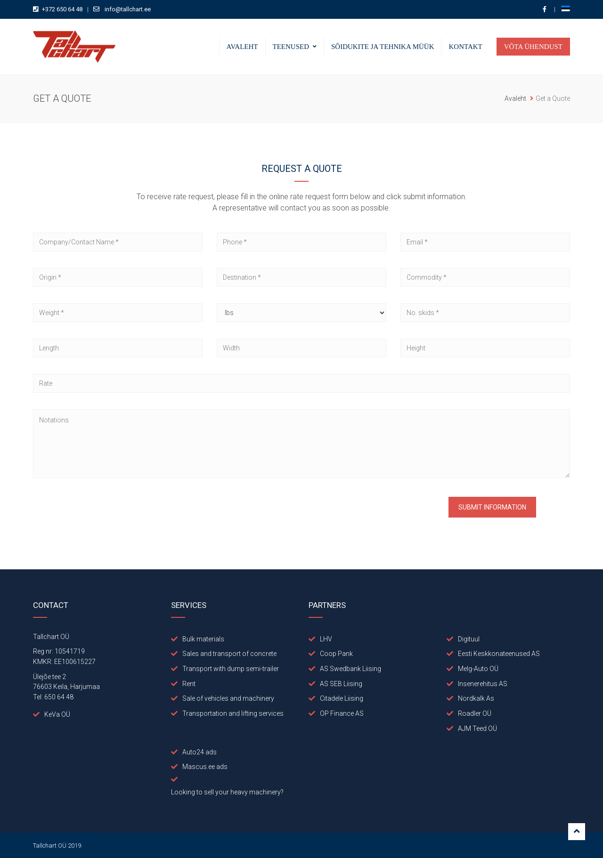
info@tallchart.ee (128, 9)
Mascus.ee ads (205, 766)
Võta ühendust (533, 46)
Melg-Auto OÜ (478, 668)
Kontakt (465, 46)
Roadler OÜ (474, 713)
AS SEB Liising (341, 684)
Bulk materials (203, 639)
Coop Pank (336, 653)
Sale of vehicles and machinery (228, 698)
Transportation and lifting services (233, 713)
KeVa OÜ (57, 714)
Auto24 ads (199, 752)
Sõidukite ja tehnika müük (382, 46)
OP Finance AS (342, 713)
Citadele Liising (341, 698)
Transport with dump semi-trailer (230, 668)
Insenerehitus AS (482, 684)
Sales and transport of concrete (229, 653)
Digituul (469, 639)
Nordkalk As (476, 698)
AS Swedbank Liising (350, 668)
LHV (326, 639)
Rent (189, 684)
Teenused (291, 46)
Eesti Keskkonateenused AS (499, 653)
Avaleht (242, 46)
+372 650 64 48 (62, 9)
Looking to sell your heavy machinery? (227, 792)
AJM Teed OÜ (477, 728)
